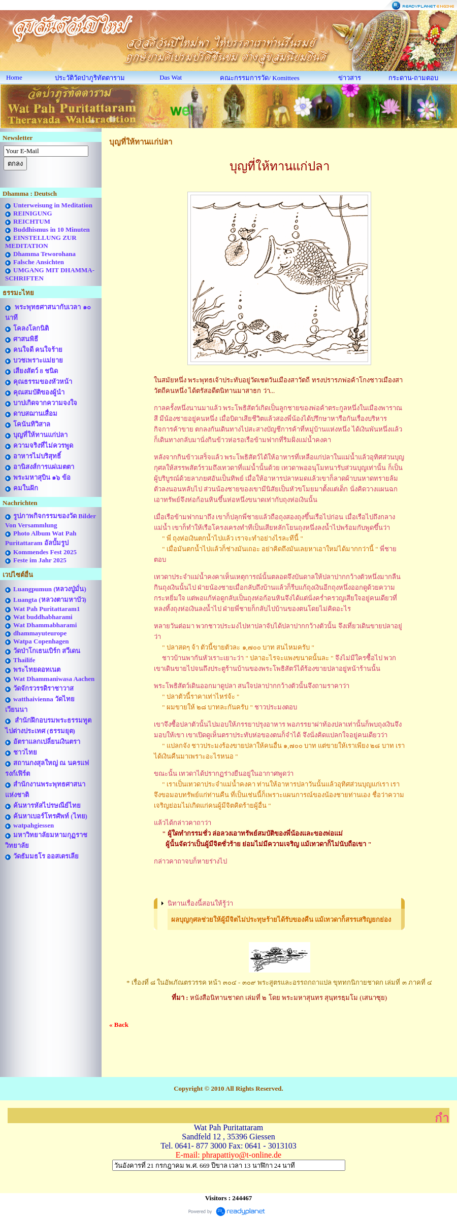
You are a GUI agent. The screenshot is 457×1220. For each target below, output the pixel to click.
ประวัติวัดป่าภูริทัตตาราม (90, 78)
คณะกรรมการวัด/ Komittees (259, 78)
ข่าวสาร (349, 78)
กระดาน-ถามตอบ (413, 78)
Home (14, 77)
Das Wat (170, 77)
